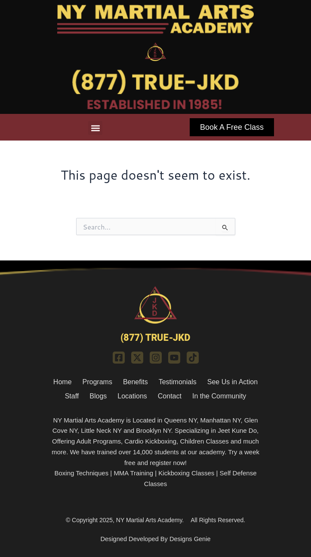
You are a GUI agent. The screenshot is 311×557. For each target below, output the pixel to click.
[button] (95, 128)
